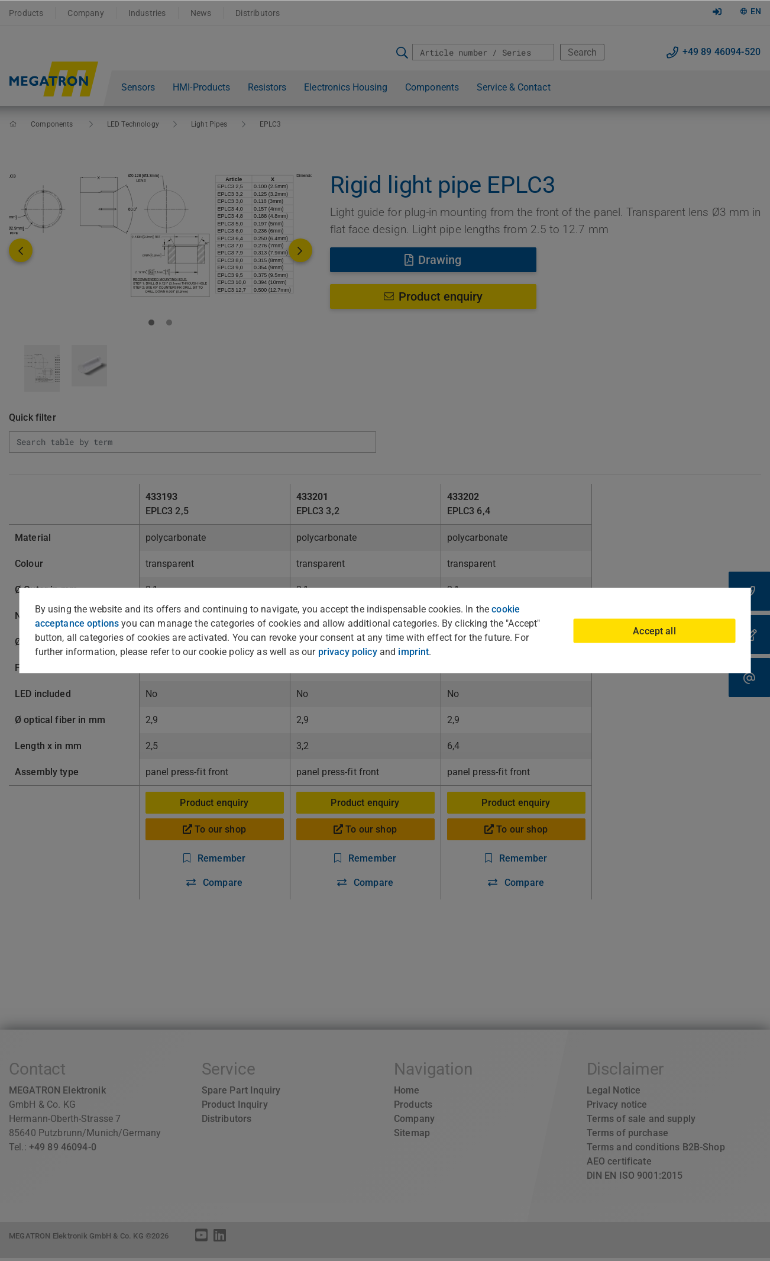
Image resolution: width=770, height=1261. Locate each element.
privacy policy (347, 651)
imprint (413, 651)
